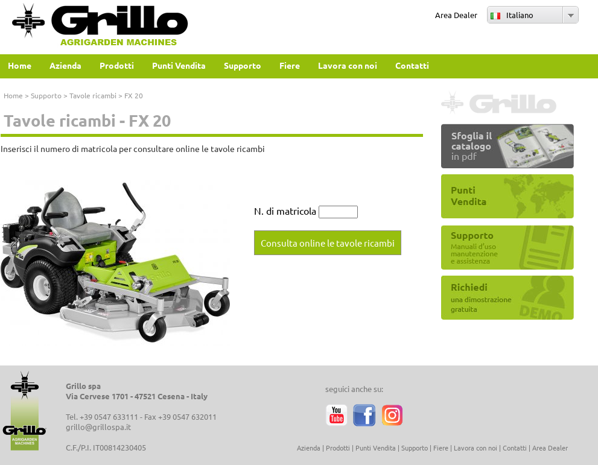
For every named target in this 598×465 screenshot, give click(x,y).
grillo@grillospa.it (98, 427)
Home (13, 95)
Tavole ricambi (92, 95)
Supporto (46, 95)
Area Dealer (456, 15)
